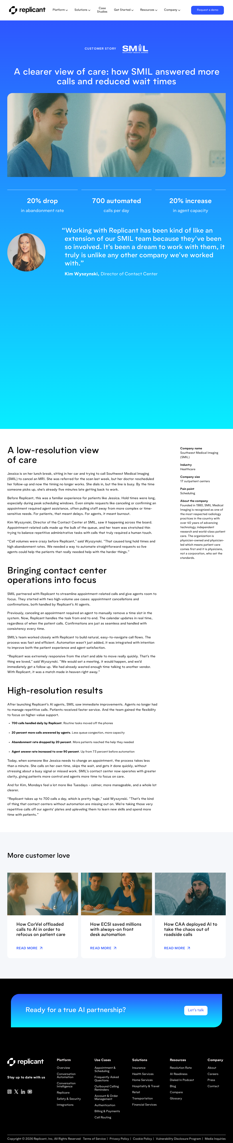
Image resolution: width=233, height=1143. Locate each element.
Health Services (143, 1074)
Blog (173, 1086)
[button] (60, 10)
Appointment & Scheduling (105, 1070)
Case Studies (102, 10)
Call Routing (102, 1117)
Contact (213, 1086)
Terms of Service (94, 1139)
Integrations (65, 1105)
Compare (176, 1092)
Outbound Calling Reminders (106, 1088)
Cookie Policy (142, 1139)
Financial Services (144, 1104)
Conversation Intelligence (66, 1085)
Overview (63, 1068)
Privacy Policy (119, 1139)
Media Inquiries (215, 1139)
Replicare (63, 1092)
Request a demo (207, 10)
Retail (136, 1092)
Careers (213, 1074)
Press (211, 1080)
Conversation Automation (66, 1076)
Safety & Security (69, 1099)
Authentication (104, 1105)
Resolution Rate (181, 1068)
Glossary (176, 1098)
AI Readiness (178, 1074)
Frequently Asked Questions (106, 1079)
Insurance (138, 1068)
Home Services (142, 1080)
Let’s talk (196, 1010)
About (212, 1068)
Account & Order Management (106, 1098)
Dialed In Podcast (182, 1080)
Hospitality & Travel (145, 1086)
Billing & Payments (107, 1111)
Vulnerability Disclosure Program (178, 1139)
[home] (28, 10)
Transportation (142, 1098)
